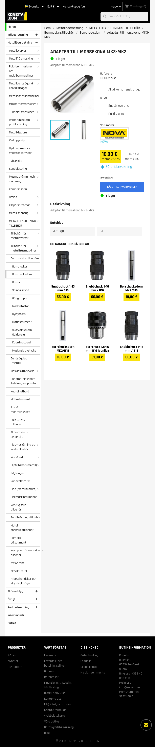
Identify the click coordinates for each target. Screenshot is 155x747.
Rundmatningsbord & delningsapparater (24, 381)
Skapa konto (89, 667)
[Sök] (124, 16)
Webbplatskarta (54, 716)
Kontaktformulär (55, 710)
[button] (116, 167)
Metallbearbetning (19, 42)
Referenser (51, 677)
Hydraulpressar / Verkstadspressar (20, 150)
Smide (13, 197)
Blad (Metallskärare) (23, 489)
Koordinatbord (21, 342)
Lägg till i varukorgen (122, 187)
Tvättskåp (15, 161)
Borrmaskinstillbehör (24, 258)
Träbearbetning (17, 35)
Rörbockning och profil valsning (19, 122)
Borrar (16, 282)
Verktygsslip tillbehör (18, 507)
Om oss (49, 671)
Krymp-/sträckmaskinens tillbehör (25, 552)
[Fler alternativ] (146, 725)
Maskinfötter (20, 306)
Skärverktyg (15, 591)
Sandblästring (18, 169)
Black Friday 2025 (55, 693)
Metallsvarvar (17, 51)
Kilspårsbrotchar (19, 205)
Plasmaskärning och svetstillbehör (23, 447)
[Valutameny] (53, 6)
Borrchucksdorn (22, 274)
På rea (11, 27)
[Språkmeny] (35, 6)
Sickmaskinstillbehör (24, 497)
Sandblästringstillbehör (25, 517)
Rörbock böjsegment (18, 540)
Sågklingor (17, 473)
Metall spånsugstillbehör (22, 527)
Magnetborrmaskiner (22, 104)
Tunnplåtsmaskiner (21, 112)
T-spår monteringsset (20, 409)
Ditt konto (89, 647)
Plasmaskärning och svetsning (22, 179)
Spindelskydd (20, 290)
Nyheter (13, 661)
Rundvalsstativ (20, 481)
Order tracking (89, 655)
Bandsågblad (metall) (19, 360)
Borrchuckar (19, 266)
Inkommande (15, 615)
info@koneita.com (130, 687)
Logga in (115, 6)
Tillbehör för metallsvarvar (19, 235)
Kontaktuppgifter (74, 6)
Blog (47, 733)
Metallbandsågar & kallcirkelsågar (21, 85)
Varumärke (107, 125)
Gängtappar (19, 298)
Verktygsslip (17, 140)
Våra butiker (52, 721)
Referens (106, 73)
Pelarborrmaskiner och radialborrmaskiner (21, 71)
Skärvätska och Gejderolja (22, 332)
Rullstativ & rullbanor (18, 422)
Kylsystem (19, 314)
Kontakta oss (52, 699)
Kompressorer (18, 189)
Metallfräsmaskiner (21, 58)
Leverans (50, 655)
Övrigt (11, 599)
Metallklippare (18, 132)
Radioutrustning (18, 607)
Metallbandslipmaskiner (24, 96)
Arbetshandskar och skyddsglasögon (24, 581)
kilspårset (17, 457)
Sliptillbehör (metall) (24, 465)
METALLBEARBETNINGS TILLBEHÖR (23, 223)
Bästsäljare (15, 667)
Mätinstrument (22, 322)
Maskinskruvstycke (24, 350)
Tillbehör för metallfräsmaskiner (23, 248)
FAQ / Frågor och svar (58, 704)
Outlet (11, 623)
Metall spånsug (18, 213)
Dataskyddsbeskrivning (59, 727)
